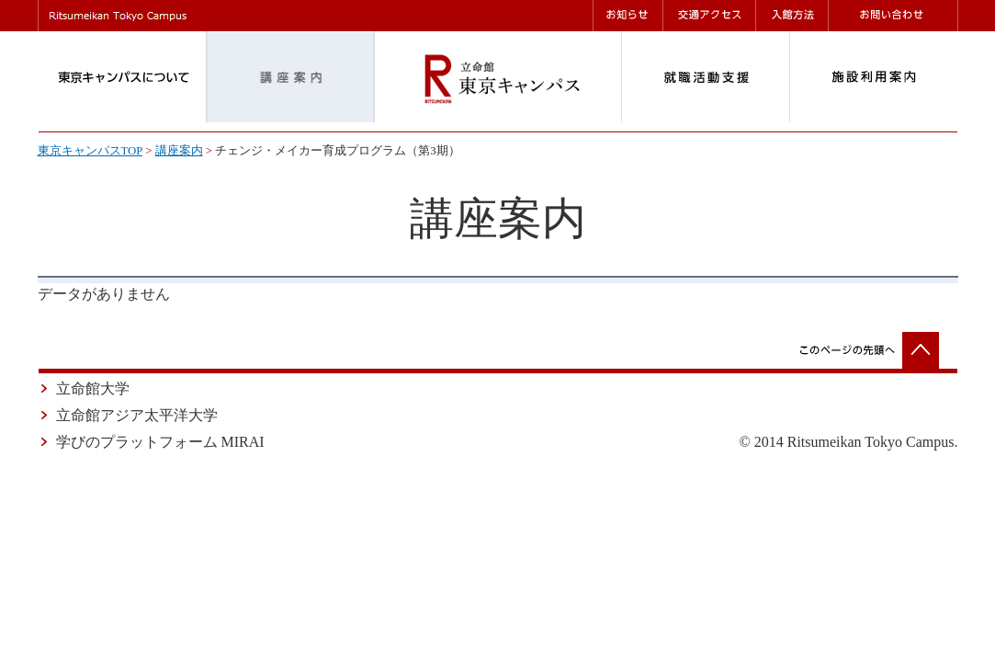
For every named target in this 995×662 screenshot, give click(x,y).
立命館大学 (93, 388)
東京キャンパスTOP (90, 150)
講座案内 (179, 150)
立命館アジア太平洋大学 (137, 415)
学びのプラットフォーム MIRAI (160, 442)
